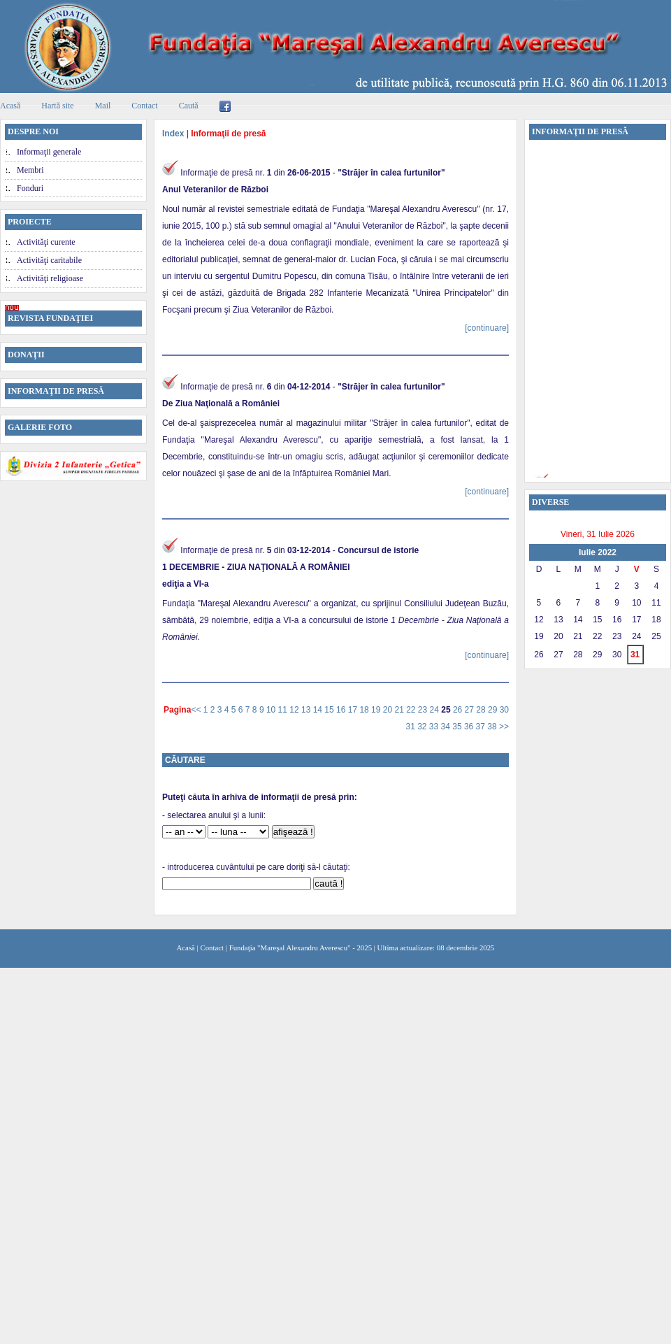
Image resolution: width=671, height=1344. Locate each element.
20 (389, 710)
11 (284, 710)
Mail (103, 105)
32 (423, 726)
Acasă (186, 947)
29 (494, 710)
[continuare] (487, 328)
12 (295, 710)
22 (412, 710)
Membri (30, 170)
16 (342, 710)
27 (471, 710)
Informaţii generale (49, 152)
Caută (189, 105)
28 (482, 710)
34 (447, 726)
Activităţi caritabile (49, 260)
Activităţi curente (46, 242)
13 (307, 710)
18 (365, 710)
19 (377, 710)
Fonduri (30, 188)
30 (504, 710)
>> (504, 726)
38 (493, 726)
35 (458, 726)
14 (319, 710)
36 (470, 726)
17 (354, 710)
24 (436, 710)
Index (173, 133)
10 (272, 710)
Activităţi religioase (50, 278)
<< (197, 710)
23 (424, 710)
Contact (144, 105)
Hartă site (57, 105)
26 (459, 710)
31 (411, 726)
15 (330, 710)
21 (400, 710)
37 (482, 726)
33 (435, 726)
